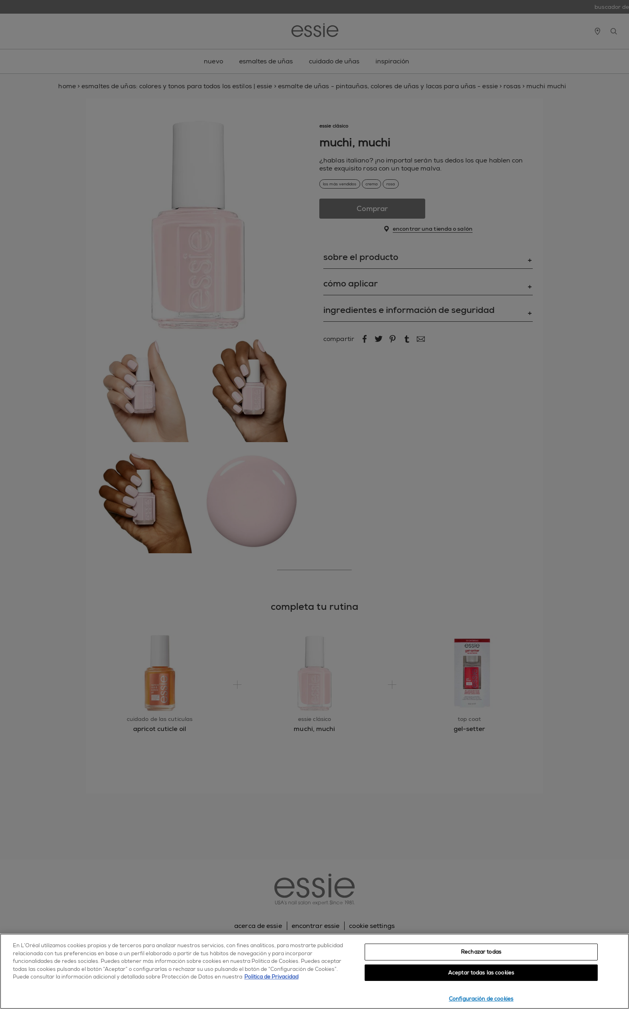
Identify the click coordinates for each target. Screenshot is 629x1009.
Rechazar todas (481, 951)
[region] (314, 971)
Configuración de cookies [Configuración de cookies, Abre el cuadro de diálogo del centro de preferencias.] (481, 998)
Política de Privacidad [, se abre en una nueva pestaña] (271, 976)
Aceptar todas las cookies (481, 972)
